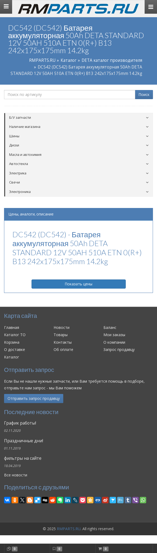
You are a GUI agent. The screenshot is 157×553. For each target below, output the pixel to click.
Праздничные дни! (23, 441)
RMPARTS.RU (42, 60)
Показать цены (78, 283)
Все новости (15, 474)
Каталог (68, 60)
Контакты (63, 342)
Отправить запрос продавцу (34, 398)
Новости (61, 327)
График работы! (20, 423)
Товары (61, 334)
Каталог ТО (15, 334)
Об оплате (63, 349)
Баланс (109, 327)
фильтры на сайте (22, 458)
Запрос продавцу (119, 349)
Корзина (11, 342)
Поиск (143, 94)
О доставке (14, 349)
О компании (114, 342)
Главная (11, 327)
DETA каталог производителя (112, 60)
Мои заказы (114, 334)
